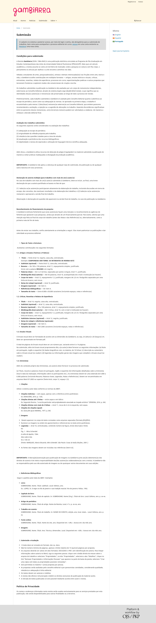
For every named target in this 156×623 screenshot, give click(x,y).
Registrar (22, 46)
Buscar (137, 20)
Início (18, 28)
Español (118, 38)
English (118, 35)
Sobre (53, 20)
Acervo (23, 20)
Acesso (140, 2)
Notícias (32, 20)
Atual (15, 20)
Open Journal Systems (121, 51)
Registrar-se (132, 2)
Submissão (43, 20)
